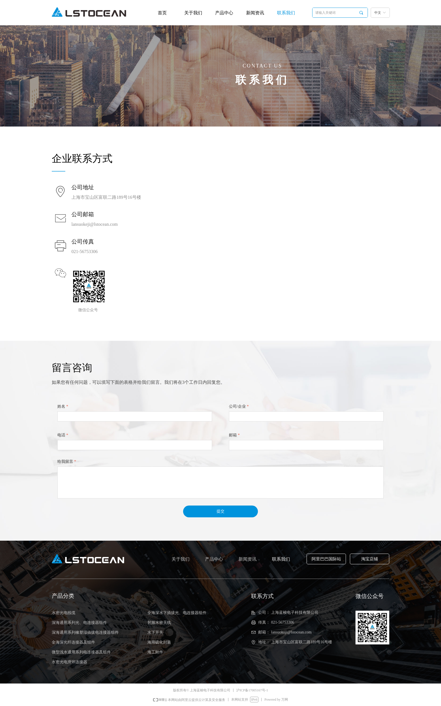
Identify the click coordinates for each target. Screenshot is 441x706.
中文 (377, 13)
